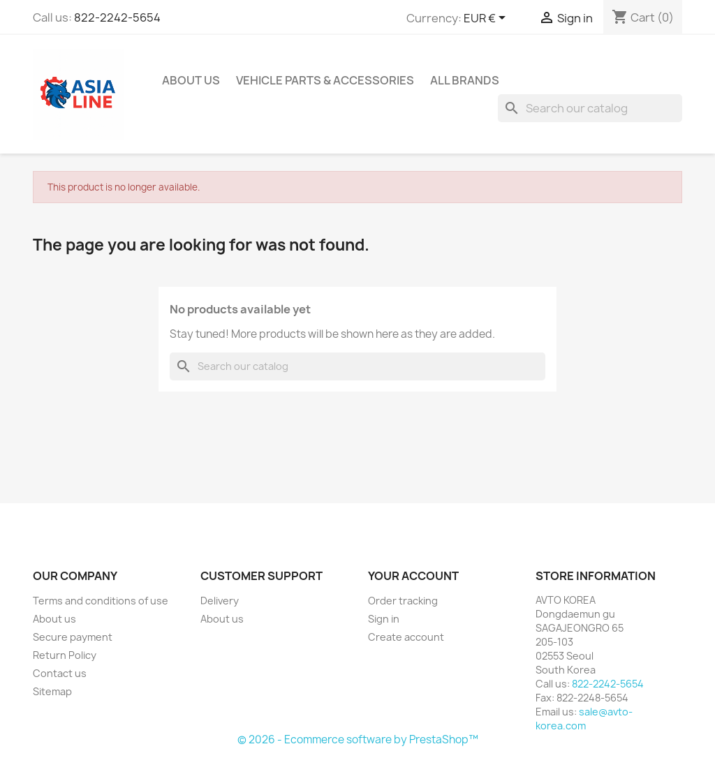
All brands (464, 80)
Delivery (219, 600)
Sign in (383, 618)
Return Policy (64, 655)
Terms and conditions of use (100, 600)
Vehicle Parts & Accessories (325, 80)
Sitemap (52, 691)
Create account (406, 637)
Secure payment (72, 637)
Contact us (60, 673)
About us (191, 80)
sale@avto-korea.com (584, 718)
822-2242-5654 (117, 17)
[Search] (590, 108)
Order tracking (403, 600)
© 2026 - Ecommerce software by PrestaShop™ (357, 739)
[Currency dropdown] (487, 18)
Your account (413, 576)
